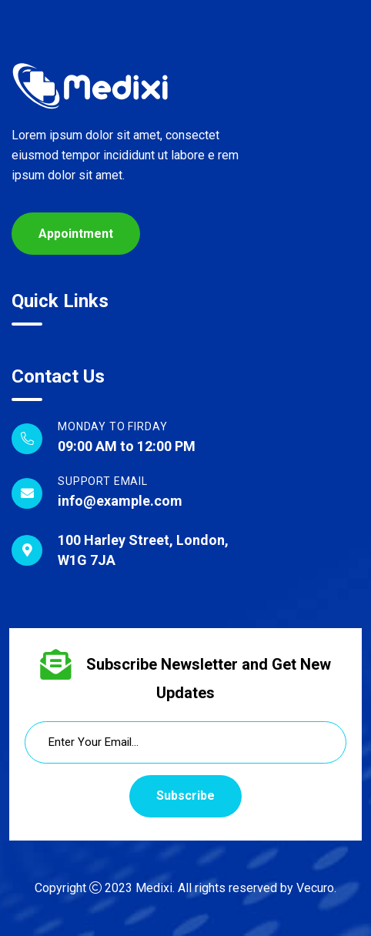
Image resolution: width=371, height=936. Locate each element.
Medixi (153, 888)
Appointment (75, 233)
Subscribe (185, 795)
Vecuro (315, 888)
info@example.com (120, 501)
